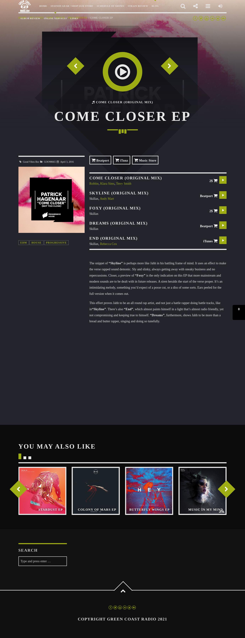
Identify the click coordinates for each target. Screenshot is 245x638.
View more (42, 491)
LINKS (74, 18)
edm (23, 242)
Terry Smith (123, 183)
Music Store (145, 160)
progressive (56, 242)
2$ (213, 180)
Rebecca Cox (108, 244)
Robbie (94, 183)
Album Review (30, 18)
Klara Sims (107, 183)
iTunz (121, 160)
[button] (239, 312)
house (36, 242)
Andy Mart (107, 198)
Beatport (100, 160)
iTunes (210, 240)
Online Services (55, 18)
